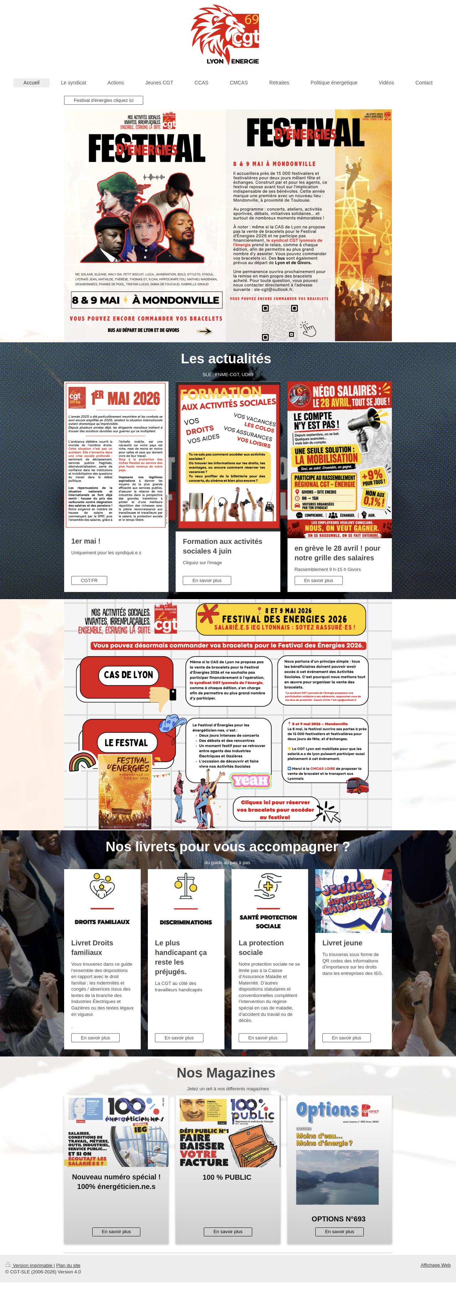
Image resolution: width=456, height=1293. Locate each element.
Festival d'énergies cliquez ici (104, 100)
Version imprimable (29, 1265)
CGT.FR (89, 580)
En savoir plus (207, 580)
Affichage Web (436, 1265)
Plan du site (68, 1265)
